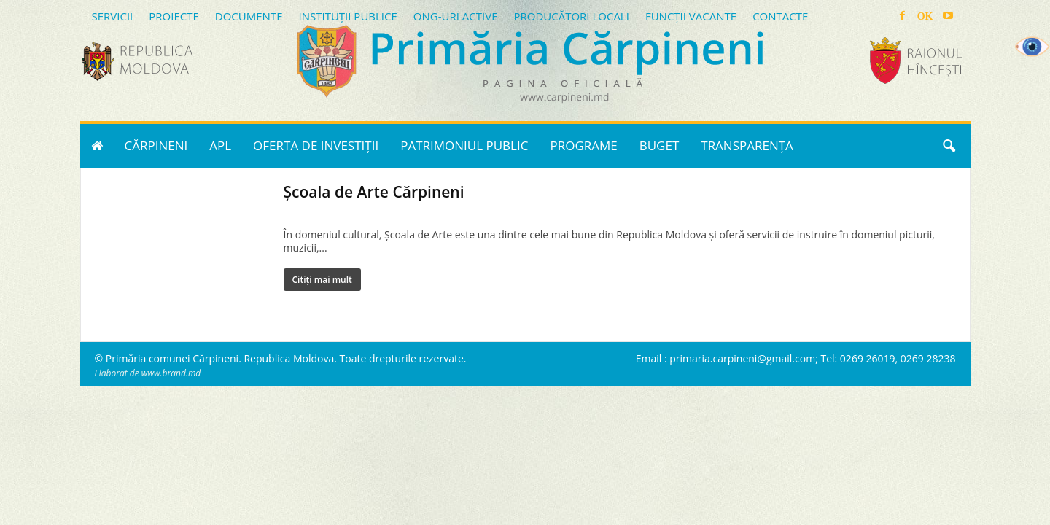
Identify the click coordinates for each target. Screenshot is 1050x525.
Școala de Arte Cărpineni (374, 192)
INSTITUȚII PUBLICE (347, 16)
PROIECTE (174, 16)
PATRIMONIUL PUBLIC (464, 145)
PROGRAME (583, 145)
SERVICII (112, 16)
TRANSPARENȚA (747, 145)
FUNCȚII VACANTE (690, 16)
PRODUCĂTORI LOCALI (571, 16)
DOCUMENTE (249, 16)
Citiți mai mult (322, 279)
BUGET (659, 145)
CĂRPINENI (156, 145)
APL (220, 145)
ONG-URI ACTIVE (455, 16)
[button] (949, 146)
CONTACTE (780, 16)
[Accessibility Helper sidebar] (1032, 46)
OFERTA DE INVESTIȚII (315, 145)
